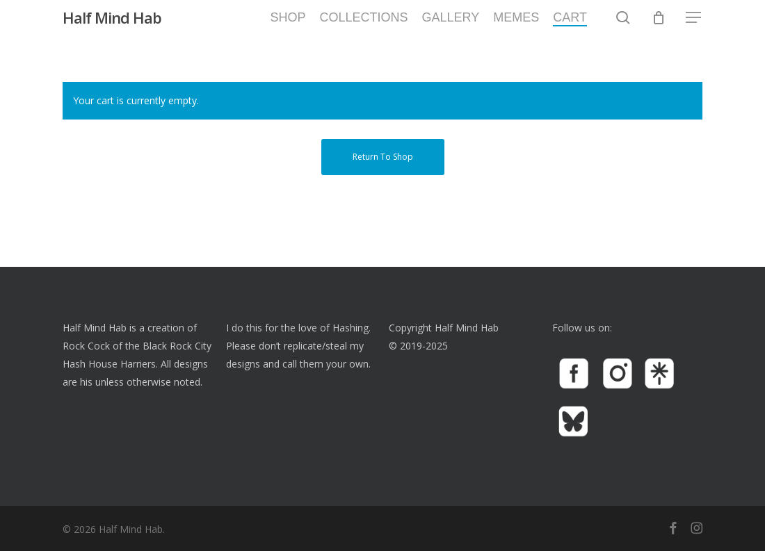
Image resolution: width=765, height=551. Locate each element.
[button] (694, 27)
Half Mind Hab (112, 27)
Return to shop (383, 157)
